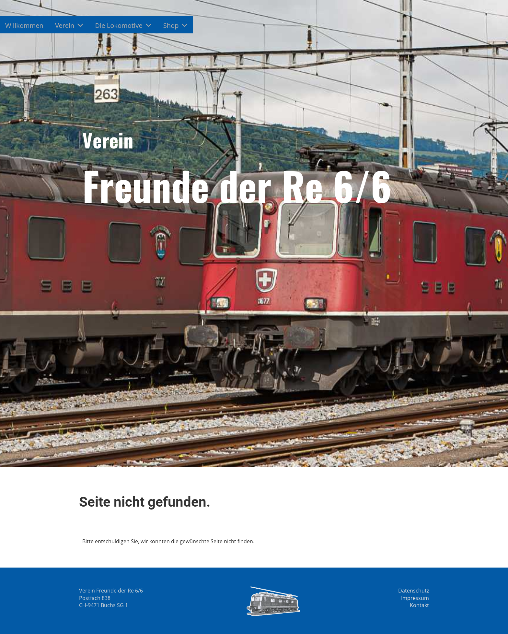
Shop (175, 25)
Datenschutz (413, 590)
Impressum (415, 598)
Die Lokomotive (123, 25)
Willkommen (24, 25)
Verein (69, 25)
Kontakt (419, 605)
